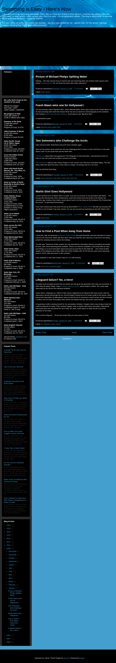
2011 (9, 542)
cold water (57, 178)
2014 (9, 532)
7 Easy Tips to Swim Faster (14, 448)
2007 (9, 639)
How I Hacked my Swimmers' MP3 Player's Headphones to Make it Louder (15, 500)
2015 (9, 528)
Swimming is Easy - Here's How (36, 9)
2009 (9, 549)
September (13, 561)
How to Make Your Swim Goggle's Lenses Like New (14, 432)
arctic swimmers (47, 178)
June (11, 571)
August (11, 565)
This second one (41, 163)
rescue (58, 324)
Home (74, 332)
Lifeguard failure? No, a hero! (54, 279)
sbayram (66, 658)
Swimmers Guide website (67, 235)
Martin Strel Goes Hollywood (54, 191)
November (13, 555)
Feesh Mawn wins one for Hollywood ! (60, 105)
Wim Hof (74, 178)
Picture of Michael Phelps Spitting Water (61, 76)
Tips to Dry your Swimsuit (13, 367)
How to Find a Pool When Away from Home (63, 231)
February (12, 585)
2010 (9, 545)
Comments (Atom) (78, 339)
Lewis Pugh (66, 178)
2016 (9, 525)
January (12, 588)
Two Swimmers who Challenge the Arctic (62, 140)
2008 (9, 635)
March (11, 581)
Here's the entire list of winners (56, 114)
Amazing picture (46, 83)
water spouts (45, 92)
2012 (9, 538)
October (12, 558)
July (10, 568)
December (13, 551)
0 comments (78, 89)
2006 (9, 642)
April (10, 578)
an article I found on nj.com (69, 286)
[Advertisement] (39, 48)
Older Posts (107, 332)
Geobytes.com (21, 337)
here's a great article (85, 207)
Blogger (81, 658)
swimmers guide (55, 266)
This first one (40, 156)
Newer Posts (41, 332)
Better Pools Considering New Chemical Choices (15, 480)
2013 (9, 535)
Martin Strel (56, 127)
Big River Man (46, 127)
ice (42, 324)
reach (53, 324)
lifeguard (47, 324)
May (10, 575)
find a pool (45, 266)
